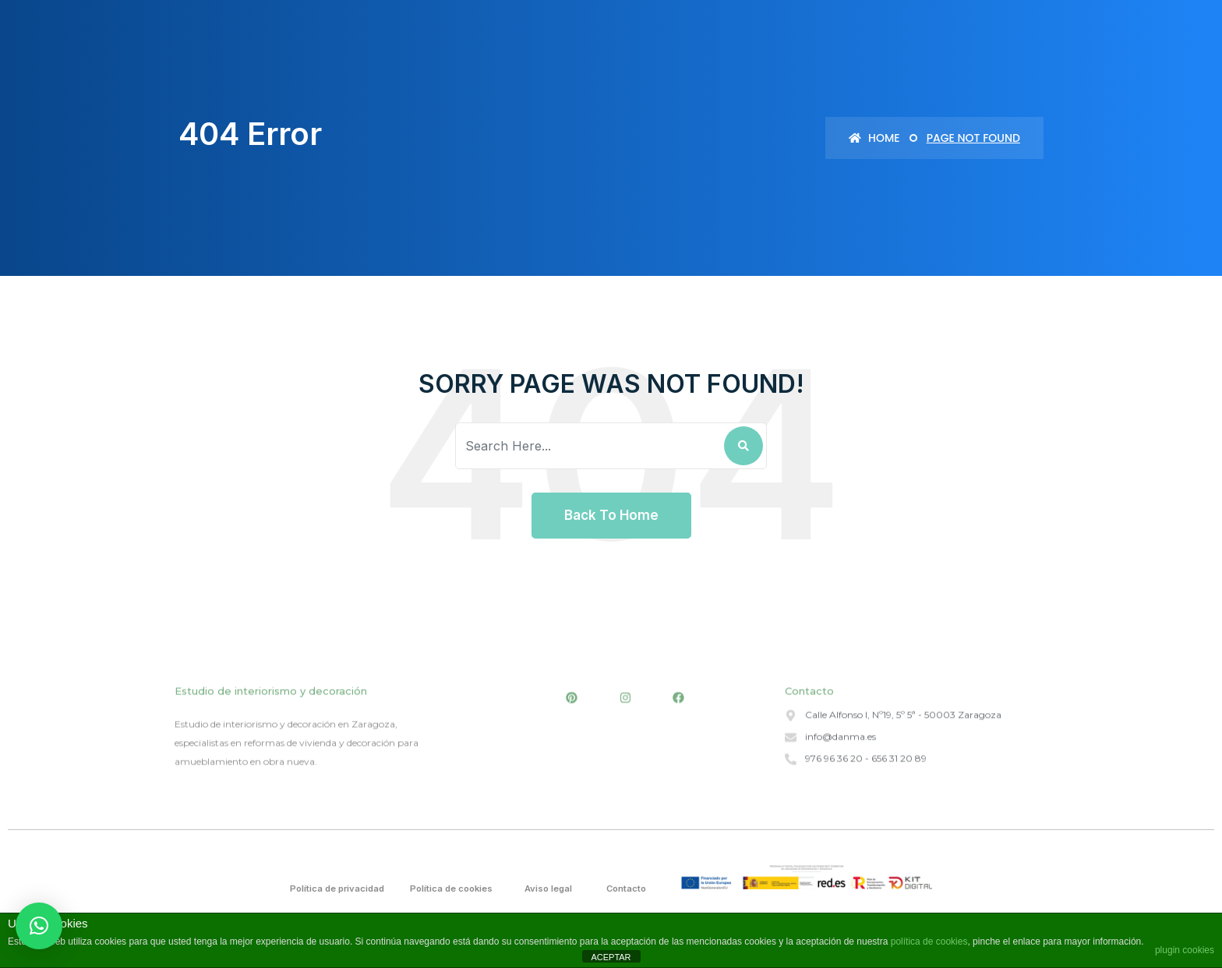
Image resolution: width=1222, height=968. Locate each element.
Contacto (627, 888)
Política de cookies (454, 888)
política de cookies (929, 941)
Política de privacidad (340, 888)
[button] (39, 926)
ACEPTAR (610, 957)
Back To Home (611, 515)
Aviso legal (549, 888)
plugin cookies (1184, 950)
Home (874, 138)
